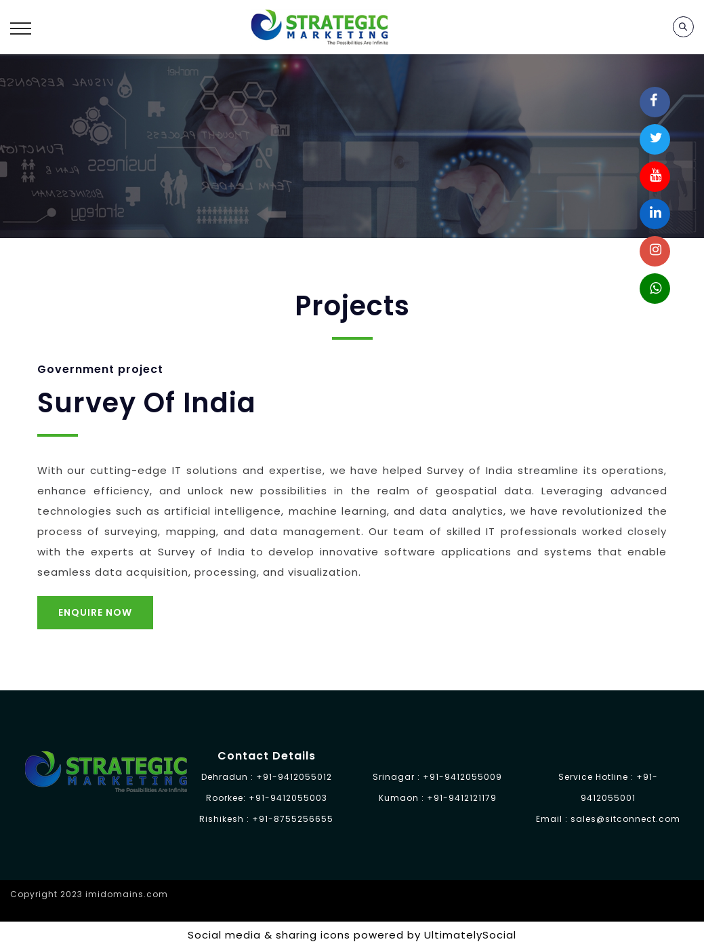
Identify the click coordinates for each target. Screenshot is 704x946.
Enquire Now (95, 612)
